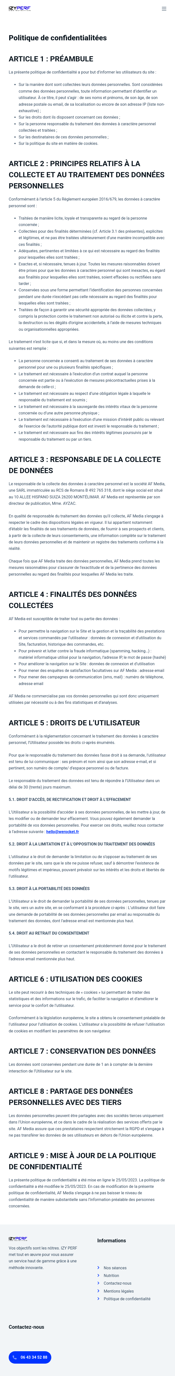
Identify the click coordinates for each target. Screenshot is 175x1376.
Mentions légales (119, 1291)
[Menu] (164, 8)
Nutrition (111, 1275)
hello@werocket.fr (62, 831)
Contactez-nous (117, 1283)
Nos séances (115, 1268)
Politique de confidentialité (127, 1299)
